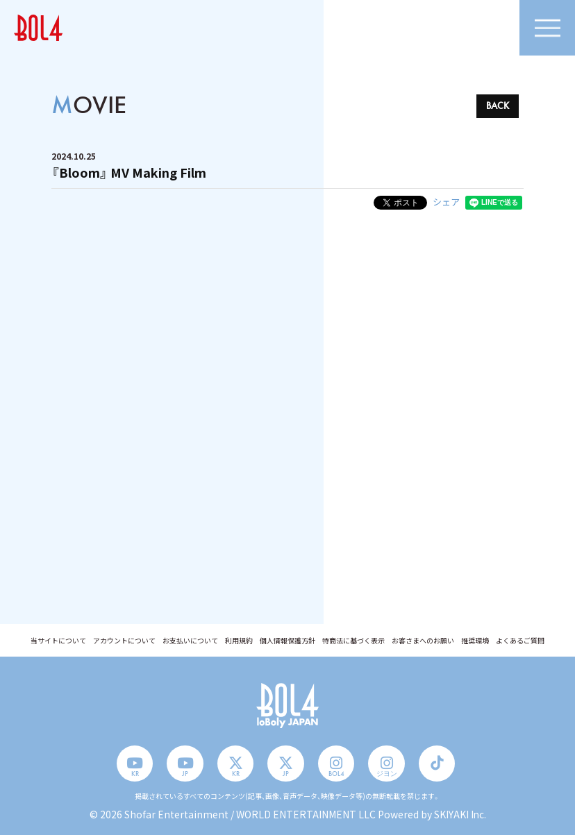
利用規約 (239, 641)
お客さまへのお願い (423, 641)
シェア (446, 201)
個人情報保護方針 (287, 641)
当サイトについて (58, 641)
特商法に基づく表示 (353, 641)
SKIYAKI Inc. (459, 814)
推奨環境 (475, 641)
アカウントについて (124, 641)
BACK (497, 106)
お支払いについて (190, 641)
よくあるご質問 (520, 641)
